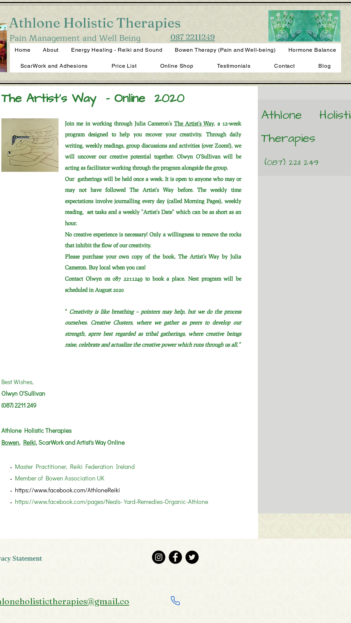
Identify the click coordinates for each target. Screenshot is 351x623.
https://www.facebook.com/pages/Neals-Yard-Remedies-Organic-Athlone (111, 501)
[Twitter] (192, 557)
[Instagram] (158, 557)
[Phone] (175, 600)
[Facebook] (175, 557)
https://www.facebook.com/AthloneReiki (67, 490)
